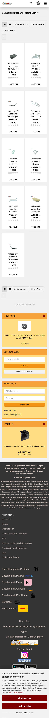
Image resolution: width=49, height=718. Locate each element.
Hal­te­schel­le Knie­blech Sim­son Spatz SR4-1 (36, 161)
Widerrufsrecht (8, 529)
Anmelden (24, 405)
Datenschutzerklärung (16, 693)
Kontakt (5, 524)
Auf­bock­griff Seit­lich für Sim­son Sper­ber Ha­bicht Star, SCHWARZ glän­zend (13, 257)
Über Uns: (24, 621)
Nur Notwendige (24, 706)
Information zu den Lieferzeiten (14, 534)
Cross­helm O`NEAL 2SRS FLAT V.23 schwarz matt (24, 447)
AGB (4, 538)
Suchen (24, 366)
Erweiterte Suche (24, 372)
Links (4, 553)
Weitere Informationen (25, 713)
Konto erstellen (10, 410)
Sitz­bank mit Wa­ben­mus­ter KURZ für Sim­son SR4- (13, 66)
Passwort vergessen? (12, 414)
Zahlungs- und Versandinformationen (17, 543)
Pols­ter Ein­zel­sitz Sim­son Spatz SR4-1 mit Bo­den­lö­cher (36, 209)
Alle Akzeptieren (24, 698)
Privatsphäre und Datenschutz (14, 548)
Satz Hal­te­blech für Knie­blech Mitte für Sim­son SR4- (13, 209)
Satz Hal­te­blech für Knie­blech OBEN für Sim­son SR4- (36, 66)
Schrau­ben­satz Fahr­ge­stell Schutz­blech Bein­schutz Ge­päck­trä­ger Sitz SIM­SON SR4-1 (36, 114)
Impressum (6, 519)
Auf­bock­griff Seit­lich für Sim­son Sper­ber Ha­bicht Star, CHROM (13, 114)
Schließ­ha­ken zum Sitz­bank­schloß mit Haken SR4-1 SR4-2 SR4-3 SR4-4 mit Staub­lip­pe (13, 161)
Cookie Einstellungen (10, 557)
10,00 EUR (24, 343)
